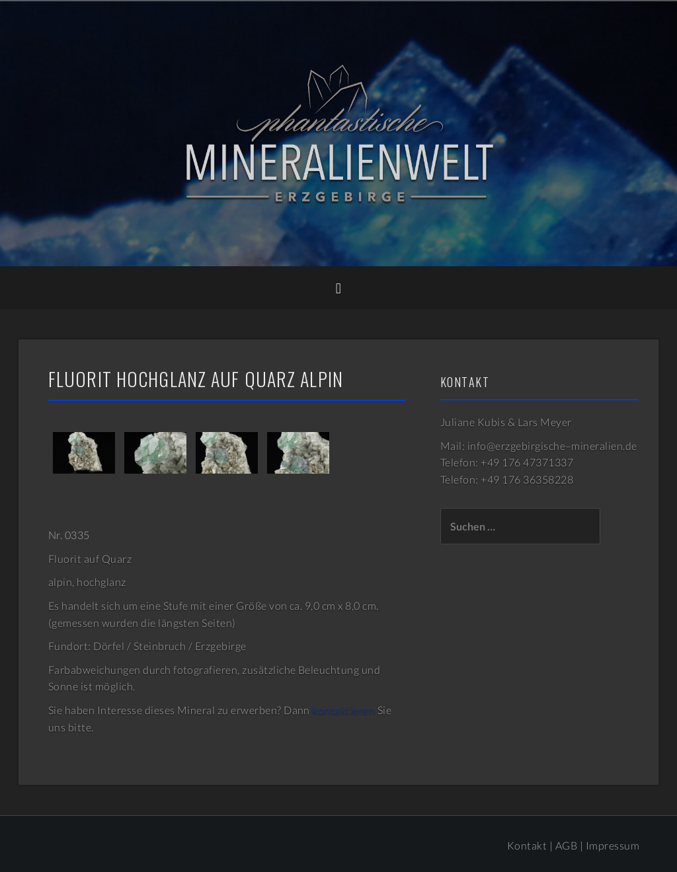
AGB (566, 845)
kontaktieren (343, 710)
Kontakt (527, 845)
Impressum (612, 845)
